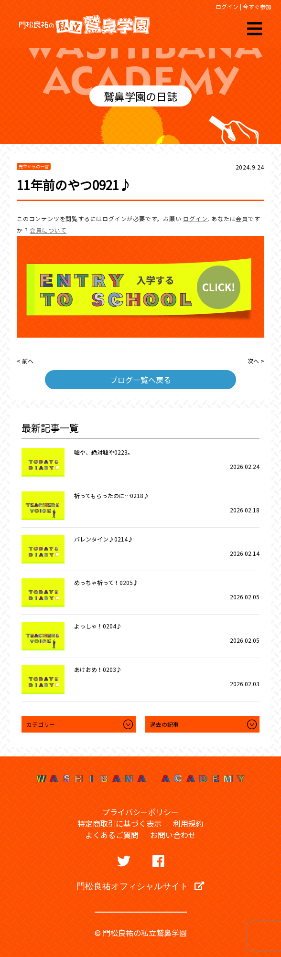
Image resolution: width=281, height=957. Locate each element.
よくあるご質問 (112, 834)
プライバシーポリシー (140, 812)
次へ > (256, 361)
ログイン (227, 6)
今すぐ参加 (257, 6)
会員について (48, 230)
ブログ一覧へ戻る (140, 379)
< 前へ (25, 361)
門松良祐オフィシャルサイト (140, 886)
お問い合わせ (173, 834)
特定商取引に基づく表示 (119, 823)
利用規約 (188, 823)
